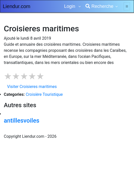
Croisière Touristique (44, 94)
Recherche (99, 6)
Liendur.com (16, 6)
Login (70, 6)
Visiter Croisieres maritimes (32, 86)
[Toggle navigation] (127, 6)
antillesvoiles (21, 120)
